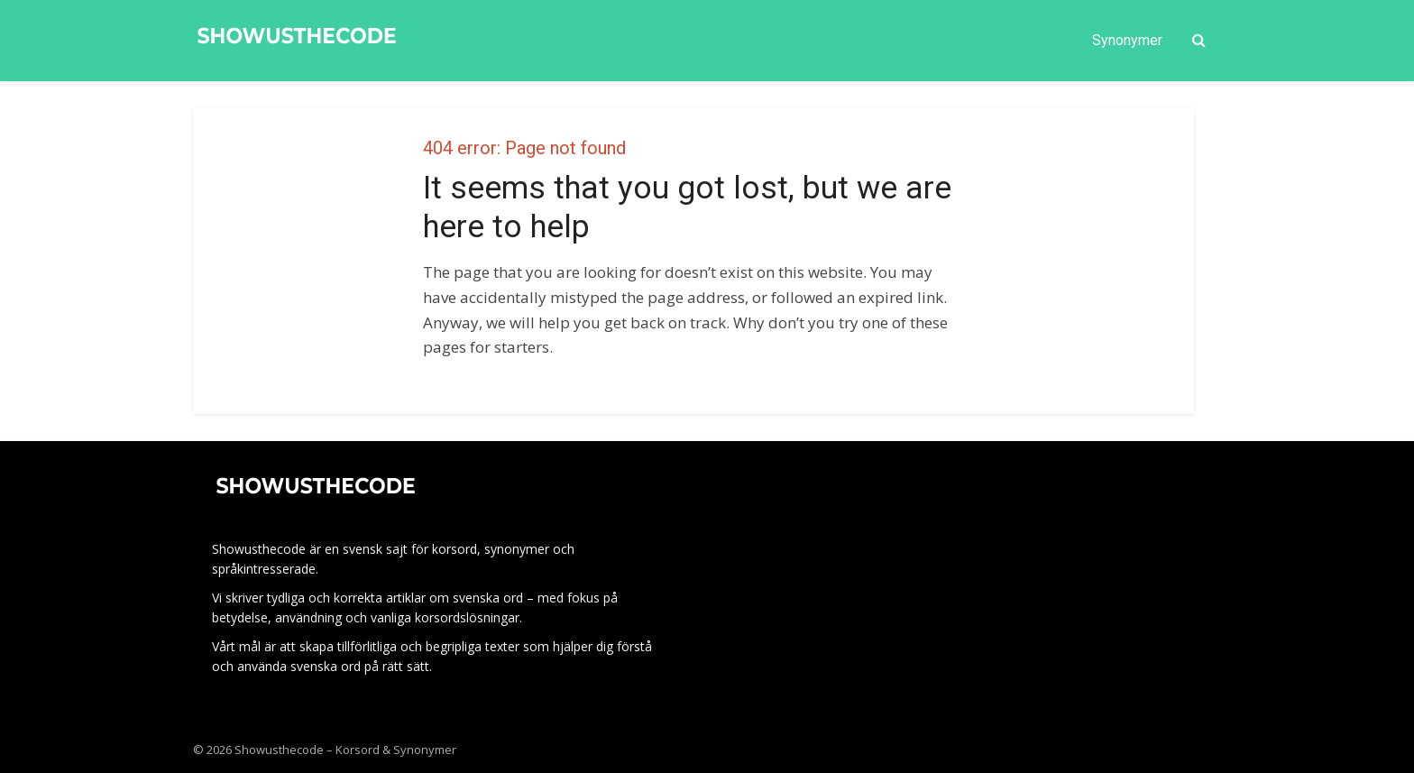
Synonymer (1127, 40)
